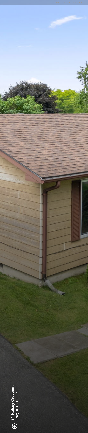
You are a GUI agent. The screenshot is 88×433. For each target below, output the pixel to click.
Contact (81, 2)
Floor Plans (66, 2)
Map (74, 2)
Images (58, 2)
